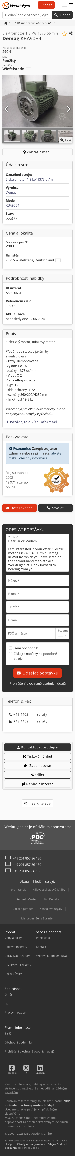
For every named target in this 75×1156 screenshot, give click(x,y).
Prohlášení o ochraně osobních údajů (37, 683)
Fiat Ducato (51, 899)
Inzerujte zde (37, 803)
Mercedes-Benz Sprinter (37, 918)
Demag (11, 192)
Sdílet (37, 775)
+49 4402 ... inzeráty (28, 714)
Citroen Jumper (23, 909)
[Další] (68, 109)
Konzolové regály (51, 909)
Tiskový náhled (37, 756)
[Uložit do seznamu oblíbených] (64, 34)
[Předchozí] (6, 109)
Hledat (62, 15)
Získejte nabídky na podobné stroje (35, 656)
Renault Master (26, 899)
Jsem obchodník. (26, 648)
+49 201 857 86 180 (27, 858)
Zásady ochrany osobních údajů (36, 1144)
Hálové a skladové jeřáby (48, 889)
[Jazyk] (64, 5)
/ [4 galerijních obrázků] (65, 140)
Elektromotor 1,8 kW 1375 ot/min (31, 179)
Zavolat (55, 508)
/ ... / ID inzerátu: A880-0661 (28, 23)
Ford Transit (18, 889)
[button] (71, 5)
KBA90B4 (12, 205)
